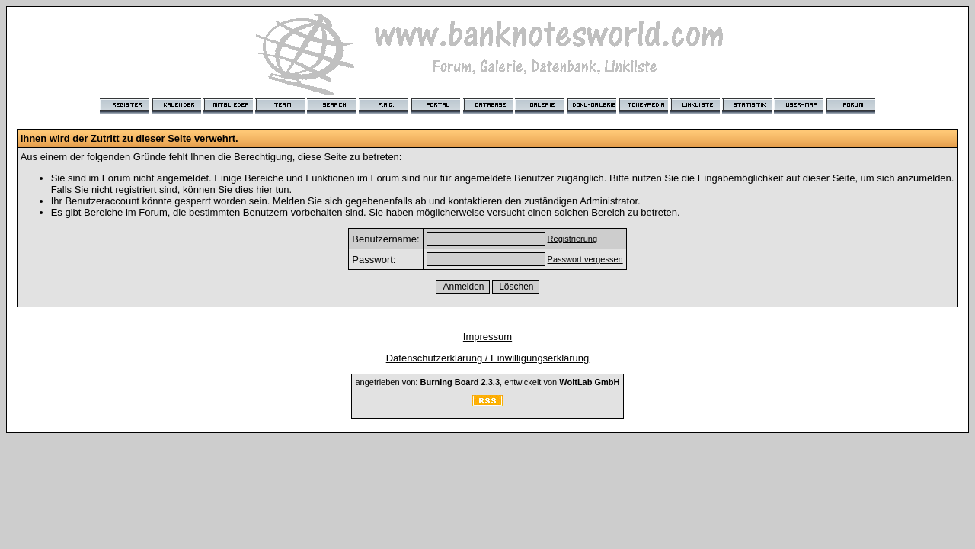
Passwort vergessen (585, 259)
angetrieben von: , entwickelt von (487, 382)
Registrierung (572, 238)
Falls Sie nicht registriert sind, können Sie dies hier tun (170, 189)
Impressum (487, 336)
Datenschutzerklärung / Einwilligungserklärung (488, 358)
